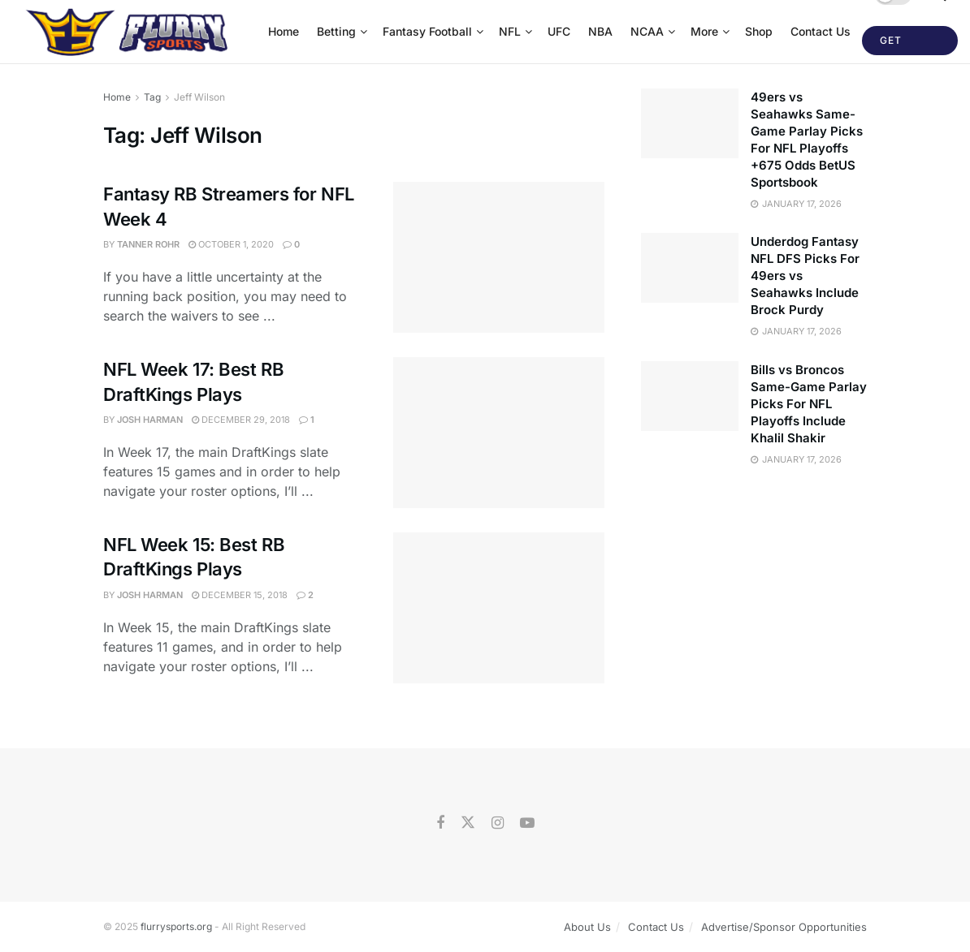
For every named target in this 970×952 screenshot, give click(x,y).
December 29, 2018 (241, 419)
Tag (152, 97)
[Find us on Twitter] (468, 823)
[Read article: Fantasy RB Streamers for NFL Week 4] (498, 257)
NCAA (647, 31)
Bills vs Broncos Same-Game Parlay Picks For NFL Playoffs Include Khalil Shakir (809, 404)
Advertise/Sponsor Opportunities (784, 926)
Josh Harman (150, 419)
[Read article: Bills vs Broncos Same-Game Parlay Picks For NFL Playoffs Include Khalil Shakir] (689, 396)
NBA (600, 31)
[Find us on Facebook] (440, 823)
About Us (587, 926)
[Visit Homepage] (128, 31)
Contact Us (820, 31)
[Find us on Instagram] (497, 823)
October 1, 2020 (231, 244)
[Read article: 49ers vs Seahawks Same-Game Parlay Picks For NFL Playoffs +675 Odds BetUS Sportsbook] (689, 123)
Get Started (905, 44)
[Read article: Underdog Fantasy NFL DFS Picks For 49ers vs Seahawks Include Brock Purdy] (689, 268)
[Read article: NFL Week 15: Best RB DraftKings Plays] (498, 607)
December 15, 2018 (240, 595)
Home (283, 31)
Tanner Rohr (148, 244)
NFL (510, 31)
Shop (759, 31)
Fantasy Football (427, 31)
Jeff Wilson (199, 97)
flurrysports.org (176, 926)
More (704, 31)
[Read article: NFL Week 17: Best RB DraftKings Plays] (498, 432)
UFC (559, 31)
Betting (336, 31)
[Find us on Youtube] (527, 823)
